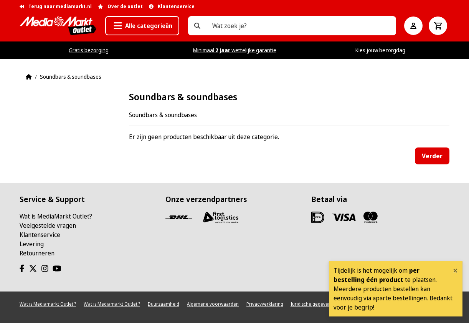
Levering (32, 244)
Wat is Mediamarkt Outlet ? (48, 304)
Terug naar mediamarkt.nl (56, 6)
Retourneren (37, 253)
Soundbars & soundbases (70, 76)
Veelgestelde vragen (48, 225)
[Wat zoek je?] (197, 25)
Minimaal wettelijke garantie (234, 50)
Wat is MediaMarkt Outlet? (56, 216)
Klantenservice (40, 234)
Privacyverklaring (264, 304)
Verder (432, 156)
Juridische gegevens (312, 304)
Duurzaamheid (163, 304)
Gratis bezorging (89, 50)
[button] (142, 25)
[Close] (455, 270)
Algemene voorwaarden (213, 304)
